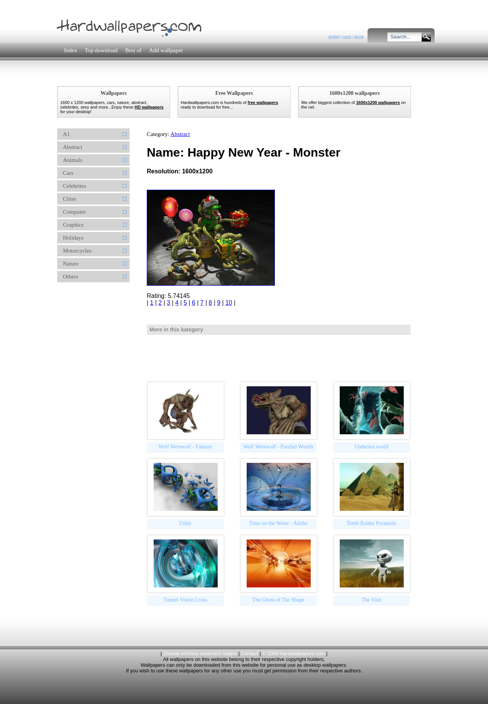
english (334, 36)
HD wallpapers (149, 107)
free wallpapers (262, 102)
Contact (249, 653)
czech (347, 36)
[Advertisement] (194, 78)
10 (228, 302)
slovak (359, 36)
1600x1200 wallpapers (378, 102)
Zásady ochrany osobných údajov (200, 653)
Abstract (180, 134)
